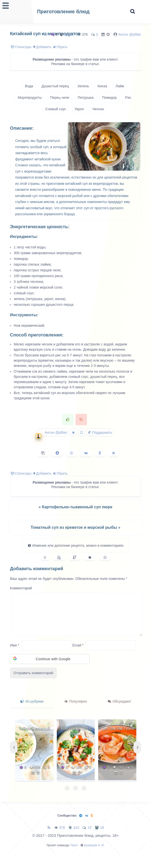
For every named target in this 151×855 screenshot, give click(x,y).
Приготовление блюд (63, 11)
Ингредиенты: (24, 236)
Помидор (109, 98)
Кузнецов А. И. (94, 845)
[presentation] (13, 747)
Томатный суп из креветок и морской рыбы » (75, 527)
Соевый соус (55, 109)
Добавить (42, 47)
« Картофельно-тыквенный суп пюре (75, 507)
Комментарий (21, 588)
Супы (69, 34)
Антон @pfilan (130, 34)
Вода (29, 86)
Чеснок (98, 109)
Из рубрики (32, 701)
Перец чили (59, 98)
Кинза (102, 86)
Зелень (83, 86)
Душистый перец (55, 86)
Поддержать (100, 432)
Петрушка (86, 98)
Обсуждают (119, 701)
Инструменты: (24, 315)
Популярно (75, 701)
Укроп (79, 109)
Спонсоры (20, 47)
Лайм (120, 86)
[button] (50, 659)
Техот (74, 845)
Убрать (60, 47)
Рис (128, 98)
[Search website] (132, 11)
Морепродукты (30, 98)
